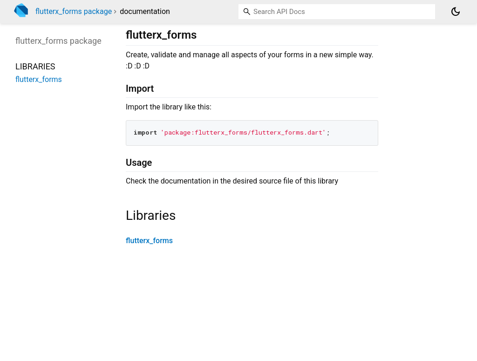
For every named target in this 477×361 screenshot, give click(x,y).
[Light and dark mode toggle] (455, 11)
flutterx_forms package (73, 11)
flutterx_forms (149, 240)
